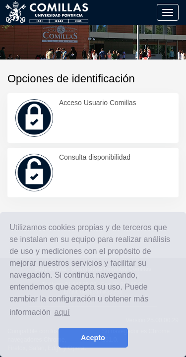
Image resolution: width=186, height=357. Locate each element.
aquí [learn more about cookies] (62, 312)
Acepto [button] (93, 338)
